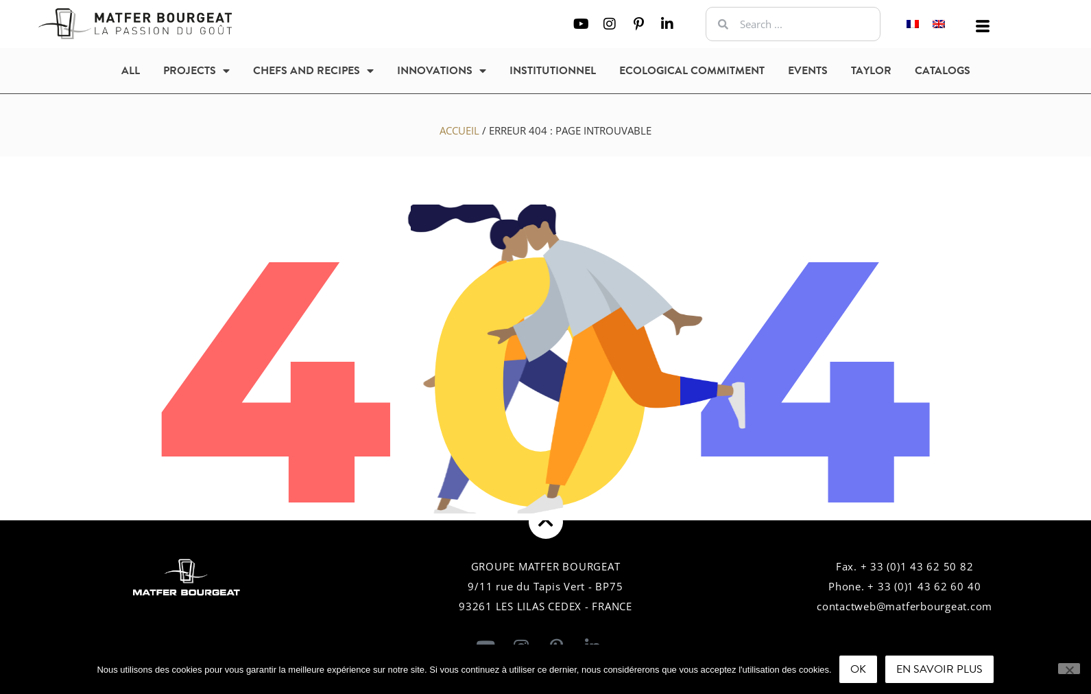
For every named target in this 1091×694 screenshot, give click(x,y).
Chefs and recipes (313, 70)
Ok (858, 669)
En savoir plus (939, 669)
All (130, 70)
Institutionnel (552, 70)
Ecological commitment (692, 70)
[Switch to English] (939, 24)
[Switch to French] (913, 24)
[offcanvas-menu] (983, 26)
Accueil (459, 130)
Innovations (441, 70)
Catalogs (942, 70)
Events (808, 70)
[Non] (1069, 668)
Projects (196, 70)
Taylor (871, 70)
